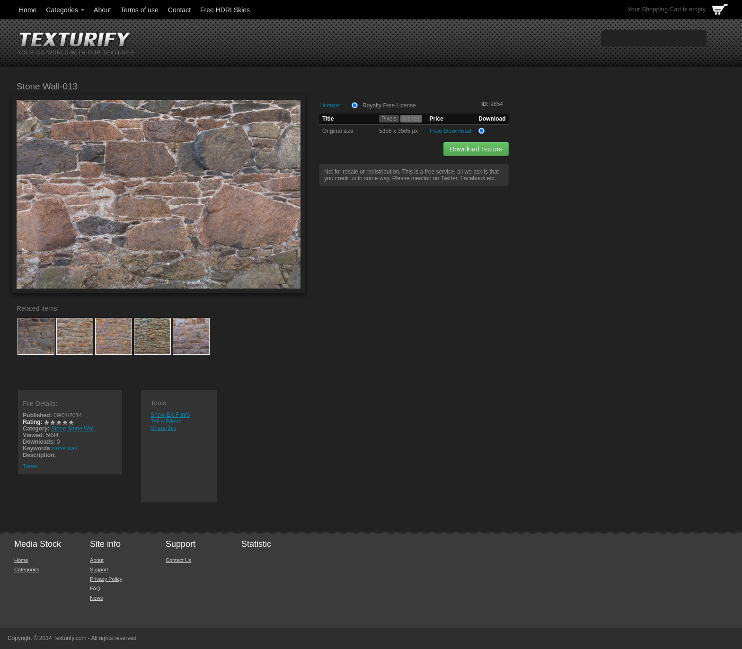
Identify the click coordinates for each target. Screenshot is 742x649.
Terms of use (140, 10)
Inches (411, 118)
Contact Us (178, 560)
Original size (337, 131)
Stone (58, 428)
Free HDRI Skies (225, 10)
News (96, 598)
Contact (179, 10)
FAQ (95, 588)
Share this (163, 428)
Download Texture (476, 149)
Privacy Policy (106, 579)
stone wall (64, 448)
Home (27, 10)
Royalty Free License (389, 105)
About (102, 10)
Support (99, 569)
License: (330, 105)
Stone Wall (81, 428)
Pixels (389, 118)
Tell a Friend (165, 421)
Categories (66, 10)
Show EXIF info (170, 415)
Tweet (30, 466)
